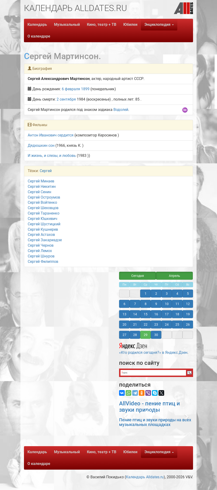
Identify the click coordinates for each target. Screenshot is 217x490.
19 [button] (188, 314)
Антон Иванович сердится (51, 135)
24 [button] (167, 324)
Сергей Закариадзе (45, 240)
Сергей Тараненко (43, 213)
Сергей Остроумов (44, 197)
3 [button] (167, 293)
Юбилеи (130, 24)
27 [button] (124, 335)
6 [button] (124, 304)
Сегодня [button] (137, 276)
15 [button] (145, 314)
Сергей (46, 171)
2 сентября (66, 99)
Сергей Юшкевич (42, 218)
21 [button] (135, 324)
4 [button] (177, 293)
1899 (85, 89)
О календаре (38, 36)
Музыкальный (67, 24)
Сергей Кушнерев (43, 229)
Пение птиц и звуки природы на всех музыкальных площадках (155, 422)
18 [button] (177, 314)
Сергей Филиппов (43, 261)
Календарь (37, 24)
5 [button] (188, 293)
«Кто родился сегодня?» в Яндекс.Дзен (153, 348)
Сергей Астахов (41, 234)
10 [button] (167, 304)
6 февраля (71, 89)
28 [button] (135, 335)
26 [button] (188, 324)
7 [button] (135, 304)
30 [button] (156, 335)
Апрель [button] (174, 276)
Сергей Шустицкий (44, 224)
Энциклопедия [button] (159, 24)
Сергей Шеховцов (43, 208)
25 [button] (177, 324)
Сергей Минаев (41, 181)
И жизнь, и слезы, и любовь (52, 155)
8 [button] (146, 304)
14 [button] (135, 314)
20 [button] (124, 324)
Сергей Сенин (39, 192)
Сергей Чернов (41, 245)
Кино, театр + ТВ (101, 24)
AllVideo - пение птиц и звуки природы (149, 406)
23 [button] (156, 324)
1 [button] (146, 293)
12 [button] (188, 304)
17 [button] (167, 314)
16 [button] (156, 314)
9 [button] (156, 304)
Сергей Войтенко (42, 202)
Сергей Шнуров (41, 256)
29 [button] (145, 335)
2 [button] (156, 293)
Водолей (120, 109)
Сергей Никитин (42, 186)
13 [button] (124, 314)
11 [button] (177, 304)
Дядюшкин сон (41, 145)
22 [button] (145, 324)
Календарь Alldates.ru (145, 477)
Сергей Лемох (40, 251)
